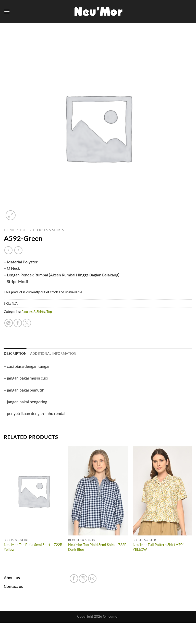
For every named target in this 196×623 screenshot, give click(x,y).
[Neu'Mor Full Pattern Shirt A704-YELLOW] (162, 491)
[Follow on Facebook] (74, 578)
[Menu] (7, 11)
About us (12, 577)
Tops (24, 230)
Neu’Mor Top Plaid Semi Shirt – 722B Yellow (33, 547)
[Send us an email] (92, 578)
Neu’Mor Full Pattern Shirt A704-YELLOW (159, 547)
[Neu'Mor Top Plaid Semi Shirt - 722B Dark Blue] (98, 491)
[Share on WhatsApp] (8, 323)
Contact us (13, 586)
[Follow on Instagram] (83, 578)
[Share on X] (27, 323)
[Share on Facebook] (18, 323)
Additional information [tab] (53, 353)
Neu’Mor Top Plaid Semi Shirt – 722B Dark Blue (97, 547)
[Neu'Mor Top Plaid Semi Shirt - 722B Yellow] (33, 491)
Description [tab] (15, 353)
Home (9, 230)
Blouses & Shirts (48, 230)
